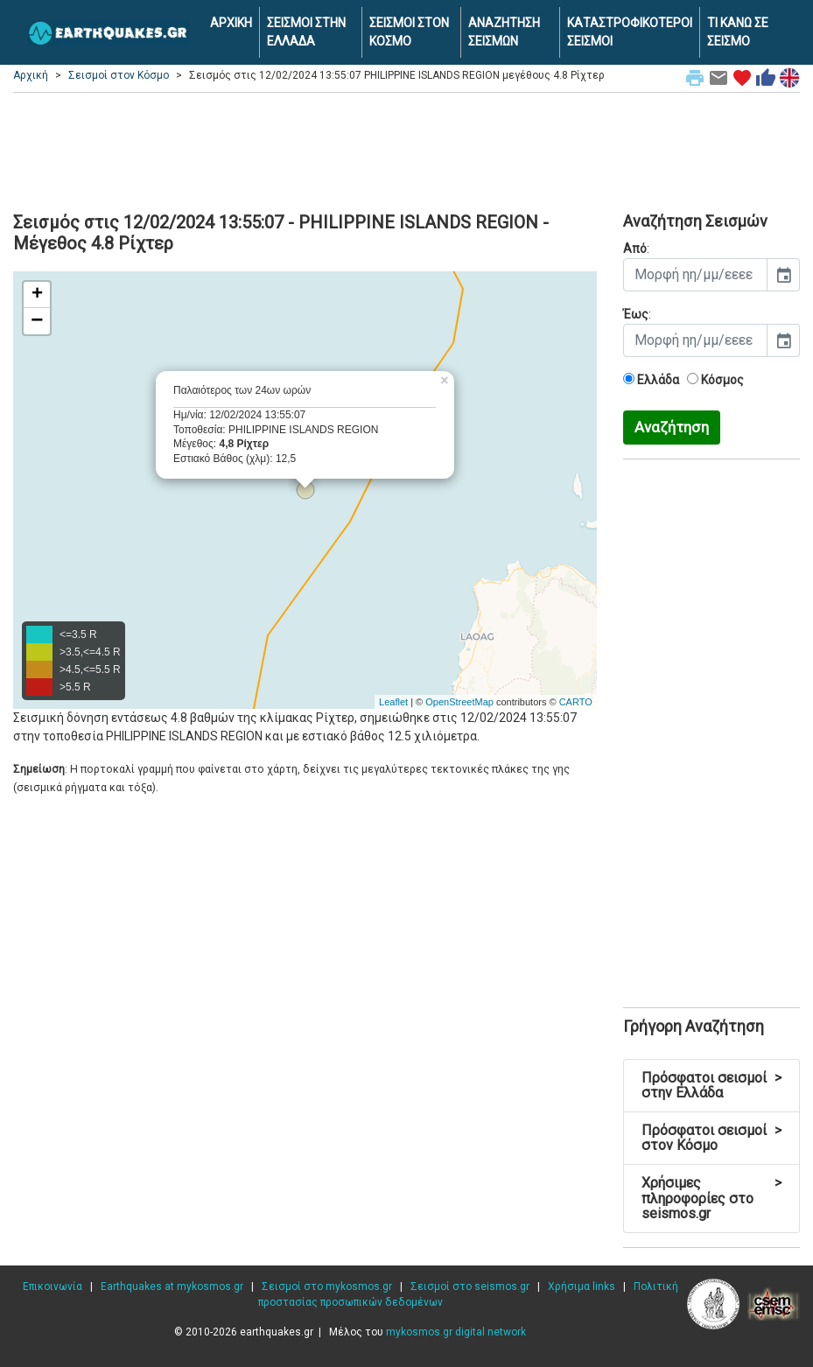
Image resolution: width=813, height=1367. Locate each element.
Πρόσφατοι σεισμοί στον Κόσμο (711, 1138)
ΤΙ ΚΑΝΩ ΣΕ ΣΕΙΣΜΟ (737, 32)
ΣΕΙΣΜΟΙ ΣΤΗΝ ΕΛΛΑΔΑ (306, 32)
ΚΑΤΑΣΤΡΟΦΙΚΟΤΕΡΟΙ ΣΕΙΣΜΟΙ (629, 32)
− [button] (37, 321)
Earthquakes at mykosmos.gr (172, 1286)
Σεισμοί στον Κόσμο (118, 75)
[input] (695, 274)
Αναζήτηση (671, 427)
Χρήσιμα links (581, 1286)
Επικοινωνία (52, 1286)
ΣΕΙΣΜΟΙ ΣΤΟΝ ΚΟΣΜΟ (409, 32)
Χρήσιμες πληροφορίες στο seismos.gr (711, 1198)
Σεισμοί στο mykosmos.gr (327, 1286)
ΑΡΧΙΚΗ (231, 23)
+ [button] (37, 295)
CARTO (575, 702)
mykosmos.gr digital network (456, 1332)
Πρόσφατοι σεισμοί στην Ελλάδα (711, 1085)
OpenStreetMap (459, 702)
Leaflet (393, 702)
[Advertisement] (406, 149)
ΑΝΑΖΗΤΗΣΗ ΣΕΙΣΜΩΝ (504, 32)
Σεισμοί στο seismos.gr (469, 1286)
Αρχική (30, 75)
